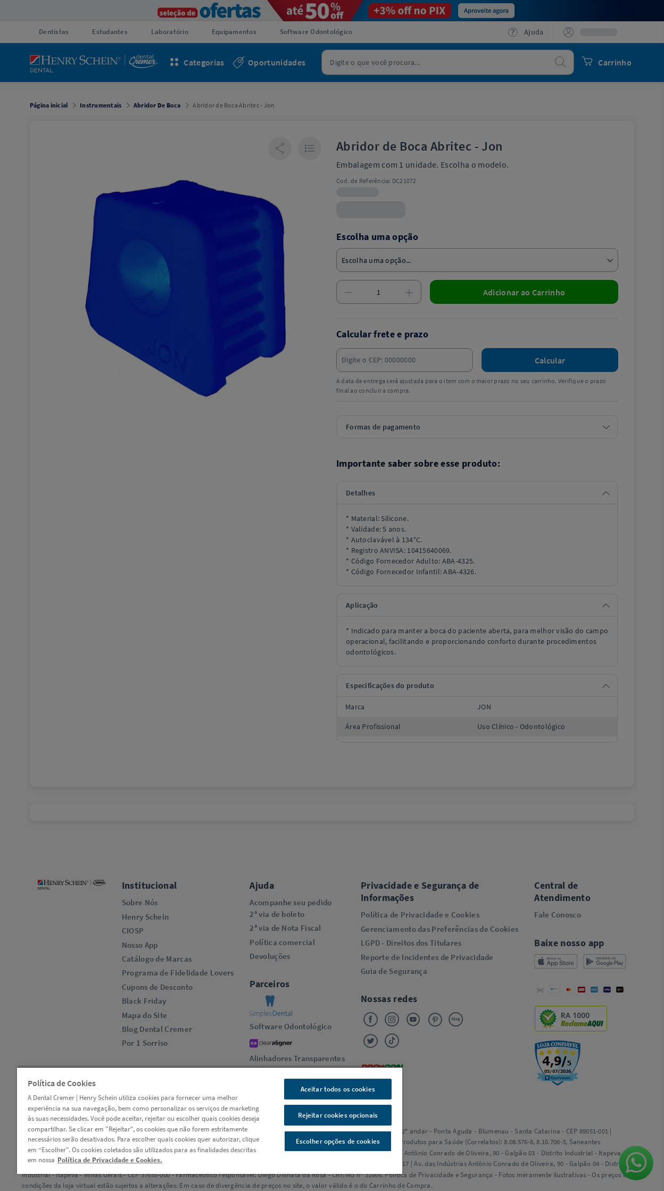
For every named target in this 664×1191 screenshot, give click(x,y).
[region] (209, 1120)
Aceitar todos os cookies (338, 1089)
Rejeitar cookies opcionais (338, 1115)
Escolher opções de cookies (338, 1141)
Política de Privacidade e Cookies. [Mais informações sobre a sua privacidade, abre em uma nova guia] (109, 1159)
